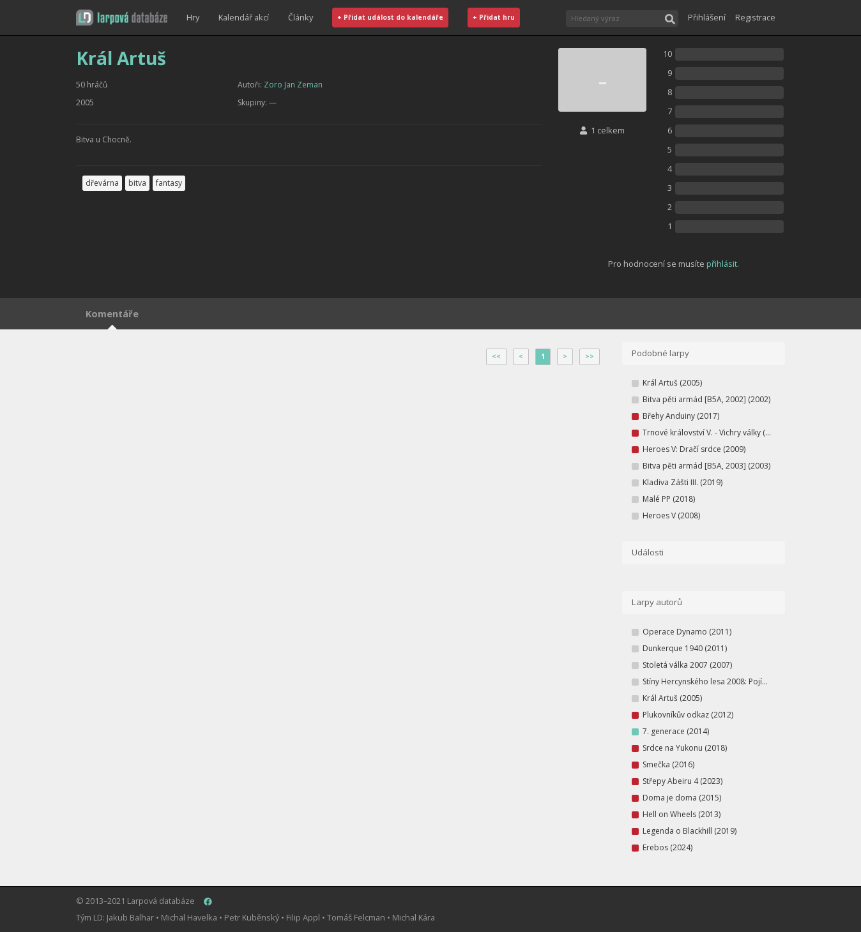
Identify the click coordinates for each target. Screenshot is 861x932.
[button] (121, 17)
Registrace (755, 17)
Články (300, 17)
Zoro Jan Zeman (293, 84)
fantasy (169, 182)
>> (589, 356)
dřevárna (102, 182)
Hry (193, 17)
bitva (137, 182)
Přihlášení (707, 17)
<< (496, 356)
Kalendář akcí (243, 17)
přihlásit (721, 263)
